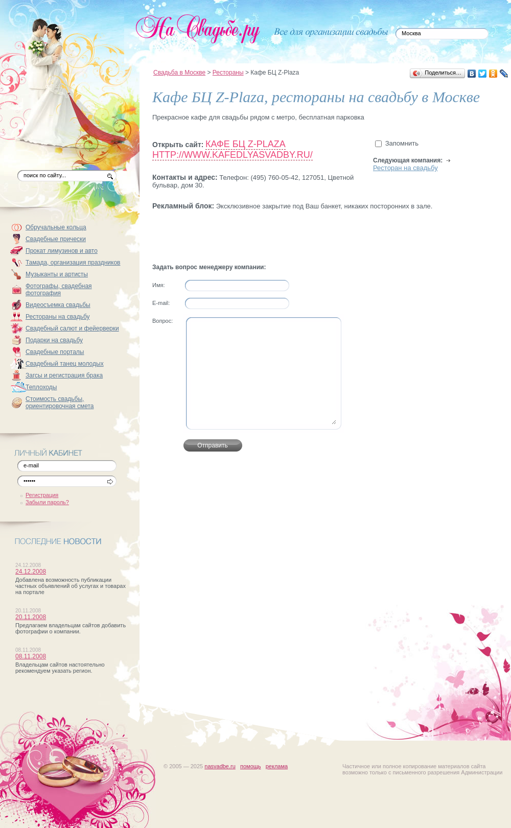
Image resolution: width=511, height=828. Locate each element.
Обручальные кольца (56, 227)
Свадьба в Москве (179, 72)
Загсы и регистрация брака (64, 375)
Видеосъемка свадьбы (58, 305)
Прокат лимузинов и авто (62, 250)
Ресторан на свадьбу (405, 168)
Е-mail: (161, 303)
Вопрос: (162, 321)
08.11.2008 (30, 656)
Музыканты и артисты (57, 274)
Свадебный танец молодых (65, 363)
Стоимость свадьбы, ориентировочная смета (60, 402)
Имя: (158, 285)
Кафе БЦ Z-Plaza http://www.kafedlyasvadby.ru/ (232, 149)
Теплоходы (41, 387)
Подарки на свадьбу (54, 340)
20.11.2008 (30, 617)
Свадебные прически (56, 239)
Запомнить (402, 143)
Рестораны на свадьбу (58, 316)
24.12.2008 (30, 571)
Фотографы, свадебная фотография (59, 289)
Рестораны (228, 72)
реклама (277, 766)
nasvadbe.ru (220, 766)
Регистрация (42, 495)
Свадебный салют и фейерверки (72, 328)
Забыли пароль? (47, 502)
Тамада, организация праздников (73, 262)
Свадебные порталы (55, 352)
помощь (250, 766)
